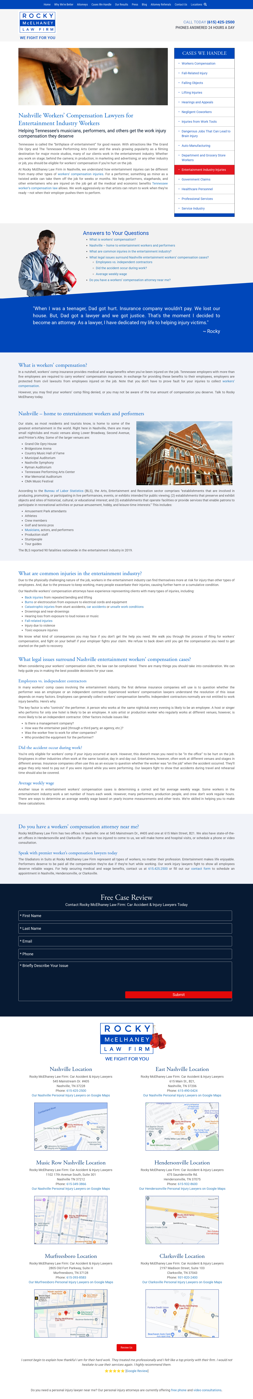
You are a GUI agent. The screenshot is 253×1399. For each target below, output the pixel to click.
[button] (206, 4)
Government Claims (196, 180)
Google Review (137, 1332)
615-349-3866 (76, 1145)
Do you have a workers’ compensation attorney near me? (130, 281)
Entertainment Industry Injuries (204, 170)
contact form (201, 869)
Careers (157, 1384)
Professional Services (197, 199)
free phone (179, 1351)
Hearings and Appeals (197, 103)
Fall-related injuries (38, 621)
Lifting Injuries (192, 93)
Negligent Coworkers (197, 113)
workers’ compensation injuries (80, 175)
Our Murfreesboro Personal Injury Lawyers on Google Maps (71, 1243)
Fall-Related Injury (194, 74)
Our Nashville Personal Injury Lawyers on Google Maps (71, 1056)
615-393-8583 (76, 1239)
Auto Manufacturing (196, 146)
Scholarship (141, 1384)
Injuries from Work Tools (199, 122)
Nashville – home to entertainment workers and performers (132, 246)
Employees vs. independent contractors (124, 263)
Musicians (32, 530)
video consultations (207, 1351)
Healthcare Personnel (197, 190)
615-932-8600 (187, 1145)
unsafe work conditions (127, 607)
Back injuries (34, 598)
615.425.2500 (158, 869)
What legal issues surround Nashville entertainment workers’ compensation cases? (149, 258)
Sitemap (124, 1384)
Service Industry (193, 209)
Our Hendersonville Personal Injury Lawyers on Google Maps (182, 1150)
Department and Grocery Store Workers (204, 158)
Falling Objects (192, 84)
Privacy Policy (28, 1392)
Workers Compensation (198, 64)
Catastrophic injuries (40, 607)
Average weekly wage (111, 275)
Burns (29, 603)
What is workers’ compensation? (112, 240)
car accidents (96, 607)
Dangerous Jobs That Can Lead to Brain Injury (206, 134)
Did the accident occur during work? (121, 269)
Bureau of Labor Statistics (63, 491)
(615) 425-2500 (221, 21)
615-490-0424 (187, 1052)
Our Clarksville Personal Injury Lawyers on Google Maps (182, 1243)
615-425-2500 (76, 1052)
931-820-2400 (187, 1239)
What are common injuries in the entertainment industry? (130, 252)
